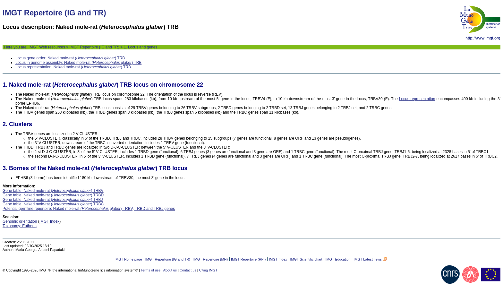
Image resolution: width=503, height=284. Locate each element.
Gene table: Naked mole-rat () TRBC (53, 204)
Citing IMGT (208, 270)
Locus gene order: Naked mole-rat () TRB (70, 58)
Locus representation (417, 99)
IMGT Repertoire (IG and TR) (94, 47)
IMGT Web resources (47, 47)
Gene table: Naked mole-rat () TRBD (53, 195)
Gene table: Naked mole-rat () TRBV (53, 190)
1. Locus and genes (141, 47)
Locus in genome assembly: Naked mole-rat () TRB (78, 62)
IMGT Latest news (370, 259)
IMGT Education (338, 259)
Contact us (188, 270)
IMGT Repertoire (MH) (210, 259)
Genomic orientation (20, 221)
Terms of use (151, 270)
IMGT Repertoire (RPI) (248, 259)
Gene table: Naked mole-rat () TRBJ (53, 199)
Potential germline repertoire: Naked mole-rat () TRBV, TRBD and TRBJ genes (89, 208)
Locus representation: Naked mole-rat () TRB (73, 67)
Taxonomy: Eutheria (20, 226)
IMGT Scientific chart (306, 259)
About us (170, 270)
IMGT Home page (128, 259)
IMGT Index (49, 221)
